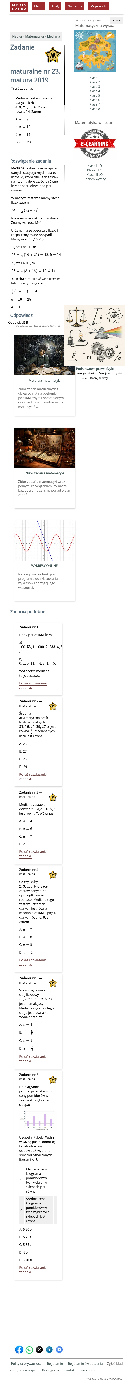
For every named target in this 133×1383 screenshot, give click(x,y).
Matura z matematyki (44, 380)
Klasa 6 (94, 100)
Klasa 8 (94, 109)
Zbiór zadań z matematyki (44, 473)
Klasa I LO (94, 165)
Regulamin (55, 1363)
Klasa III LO (95, 174)
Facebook (88, 1370)
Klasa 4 (94, 91)
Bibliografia (50, 1370)
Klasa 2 (94, 82)
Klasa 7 (94, 104)
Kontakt (70, 1370)
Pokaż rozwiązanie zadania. (33, 685)
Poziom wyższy (95, 179)
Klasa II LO (94, 170)
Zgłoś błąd (115, 1363)
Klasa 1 (94, 78)
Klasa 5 (94, 95)
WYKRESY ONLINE (44, 566)
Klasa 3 (94, 86)
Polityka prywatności (26, 1363)
